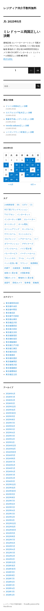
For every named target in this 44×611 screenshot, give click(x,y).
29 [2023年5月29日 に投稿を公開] (6, 179)
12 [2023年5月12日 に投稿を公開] (27, 165)
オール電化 (23, 224)
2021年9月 (10, 572)
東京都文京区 (11, 332)
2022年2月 (10, 556)
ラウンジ (24, 263)
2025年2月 (10, 439)
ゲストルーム (10, 234)
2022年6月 (10, 543)
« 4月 (10, 184)
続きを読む (8, 59)
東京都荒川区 (11, 365)
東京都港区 (10, 355)
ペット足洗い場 (10, 263)
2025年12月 (11, 406)
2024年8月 (10, 458)
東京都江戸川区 (12, 345)
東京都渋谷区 (11, 352)
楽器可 (7, 283)
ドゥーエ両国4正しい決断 (17, 106)
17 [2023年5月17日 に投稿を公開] (17, 170)
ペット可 (30, 258)
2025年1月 (10, 442)
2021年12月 (10, 562)
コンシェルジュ (24, 234)
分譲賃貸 (16, 268)
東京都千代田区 (12, 316)
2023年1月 (10, 520)
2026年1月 (10, 403)
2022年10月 (11, 530)
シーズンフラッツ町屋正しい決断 (20, 132)
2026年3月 (10, 397)
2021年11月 (10, 565)
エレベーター (29, 219)
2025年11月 (10, 410)
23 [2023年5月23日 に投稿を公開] (11, 175)
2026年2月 (10, 400)
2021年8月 (10, 575)
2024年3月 (10, 475)
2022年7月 (10, 539)
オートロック (10, 224)
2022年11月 (10, 526)
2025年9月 (10, 416)
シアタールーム (24, 239)
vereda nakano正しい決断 (17, 125)
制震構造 (26, 268)
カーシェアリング (11, 229)
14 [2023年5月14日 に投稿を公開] (38, 165)
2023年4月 (10, 510)
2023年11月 (10, 488)
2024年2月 (10, 478)
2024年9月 (10, 455)
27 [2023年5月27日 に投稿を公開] (32, 175)
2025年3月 (10, 436)
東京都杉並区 (11, 339)
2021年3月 (10, 591)
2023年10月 (11, 491)
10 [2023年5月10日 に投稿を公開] (17, 165)
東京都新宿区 (11, 335)
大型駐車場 (25, 273)
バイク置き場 (25, 248)
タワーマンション (11, 244)
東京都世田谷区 (12, 303)
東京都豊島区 (11, 371)
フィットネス (10, 258)
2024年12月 (11, 445)
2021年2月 (10, 595)
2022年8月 (10, 536)
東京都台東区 (11, 319)
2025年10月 (11, 413)
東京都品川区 (11, 322)
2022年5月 (10, 546)
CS (31, 205)
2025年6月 (10, 426)
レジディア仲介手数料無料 (19, 8)
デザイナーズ (27, 244)
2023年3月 (10, 513)
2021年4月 (10, 588)
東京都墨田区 (11, 326)
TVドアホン (9, 214)
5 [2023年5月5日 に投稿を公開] (27, 160)
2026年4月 (10, 393)
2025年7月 (10, 423)
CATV (24, 205)
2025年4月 (10, 432)
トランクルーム (10, 248)
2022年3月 (10, 552)
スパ (36, 239)
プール (21, 258)
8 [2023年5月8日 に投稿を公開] (6, 165)
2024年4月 (10, 471)
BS (18, 205)
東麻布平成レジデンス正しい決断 (20, 119)
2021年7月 (10, 578)
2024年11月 (11, 449)
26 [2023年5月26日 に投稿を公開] (27, 175)
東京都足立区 (11, 374)
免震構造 (34, 263)
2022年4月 (10, 549)
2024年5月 (10, 468)
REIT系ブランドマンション (16, 210)
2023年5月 (10, 507)
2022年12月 (11, 523)
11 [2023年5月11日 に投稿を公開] (22, 165)
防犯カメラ (17, 283)
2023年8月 (10, 497)
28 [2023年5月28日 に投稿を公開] (38, 175)
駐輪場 (36, 283)
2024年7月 (10, 462)
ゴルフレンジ (10, 239)
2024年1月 (10, 481)
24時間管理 (9, 205)
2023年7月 (10, 500)
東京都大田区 (11, 329)
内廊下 (7, 268)
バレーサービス (10, 253)
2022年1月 (10, 559)
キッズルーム (27, 229)
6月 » (33, 184)
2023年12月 (11, 484)
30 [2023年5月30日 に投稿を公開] (11, 179)
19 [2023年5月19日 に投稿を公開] (27, 170)
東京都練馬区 (11, 361)
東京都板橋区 (11, 342)
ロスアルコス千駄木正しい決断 (19, 112)
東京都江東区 (11, 348)
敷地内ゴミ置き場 (25, 278)
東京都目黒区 (11, 358)
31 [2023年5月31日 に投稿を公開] (17, 179)
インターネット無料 (12, 219)
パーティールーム (27, 253)
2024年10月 (11, 452)
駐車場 (27, 283)
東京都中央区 (11, 306)
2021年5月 (10, 585)
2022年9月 (10, 533)
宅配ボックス (10, 278)
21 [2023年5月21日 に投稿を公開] (38, 170)
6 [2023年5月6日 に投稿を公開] (32, 160)
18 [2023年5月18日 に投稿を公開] (22, 170)
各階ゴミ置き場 (10, 273)
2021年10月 (11, 569)
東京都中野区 (11, 309)
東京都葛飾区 (11, 368)
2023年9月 (10, 494)
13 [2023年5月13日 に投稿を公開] (33, 165)
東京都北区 (10, 313)
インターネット (23, 214)
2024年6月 (10, 465)
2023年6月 (10, 504)
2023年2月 (10, 517)
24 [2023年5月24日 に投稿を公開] (16, 175)
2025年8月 (10, 419)
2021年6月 (10, 582)
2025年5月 (10, 429)
